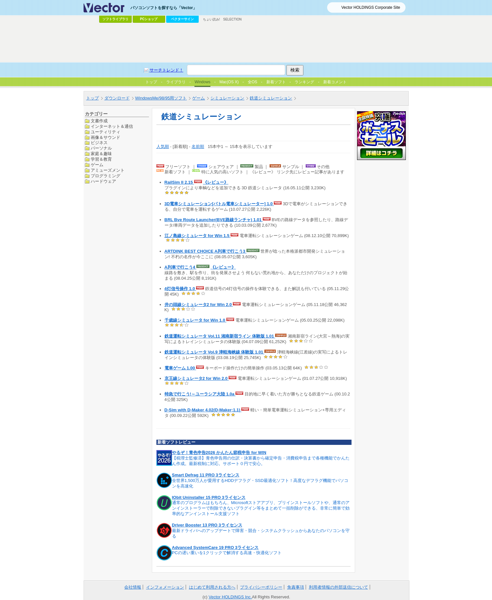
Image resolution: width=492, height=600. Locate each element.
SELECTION (232, 19)
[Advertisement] (246, 42)
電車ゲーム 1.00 (180, 368)
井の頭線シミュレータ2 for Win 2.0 (199, 304)
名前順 (198, 146)
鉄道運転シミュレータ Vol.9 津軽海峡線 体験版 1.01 (214, 352)
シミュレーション (227, 98)
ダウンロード (117, 98)
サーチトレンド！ (166, 70)
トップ (92, 98)
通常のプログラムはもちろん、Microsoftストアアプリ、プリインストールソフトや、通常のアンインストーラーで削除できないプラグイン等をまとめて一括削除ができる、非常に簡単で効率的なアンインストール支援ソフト (261, 508)
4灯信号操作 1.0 (180, 288)
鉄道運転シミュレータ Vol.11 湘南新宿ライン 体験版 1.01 (220, 336)
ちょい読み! (211, 19)
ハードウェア (103, 181)
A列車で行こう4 (180, 267)
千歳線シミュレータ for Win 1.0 (196, 320)
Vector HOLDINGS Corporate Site (370, 7)
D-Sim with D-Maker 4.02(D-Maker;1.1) (203, 409)
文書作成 (99, 120)
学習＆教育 (101, 159)
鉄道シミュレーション (271, 98)
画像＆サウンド (105, 137)
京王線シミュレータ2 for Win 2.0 (197, 378)
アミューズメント (108, 170)
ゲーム (198, 98)
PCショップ (149, 19)
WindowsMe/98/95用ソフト (161, 98)
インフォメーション (165, 587)
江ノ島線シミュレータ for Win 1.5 (198, 235)
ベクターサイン (182, 19)
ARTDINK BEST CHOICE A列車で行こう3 (205, 251)
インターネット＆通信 (112, 126)
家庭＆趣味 (101, 153)
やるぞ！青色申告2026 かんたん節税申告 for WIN (219, 452)
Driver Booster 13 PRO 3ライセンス (207, 525)
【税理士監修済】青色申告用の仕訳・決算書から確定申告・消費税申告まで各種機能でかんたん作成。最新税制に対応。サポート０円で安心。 (261, 461)
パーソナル (101, 148)
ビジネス (99, 142)
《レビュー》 (215, 182)
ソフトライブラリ (115, 19)
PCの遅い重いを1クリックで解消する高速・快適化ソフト (227, 552)
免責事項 (295, 587)
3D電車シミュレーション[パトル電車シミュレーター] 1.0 (219, 203)
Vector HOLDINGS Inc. (230, 596)
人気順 (162, 146)
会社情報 (132, 587)
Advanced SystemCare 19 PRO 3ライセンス (215, 547)
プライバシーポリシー (261, 587)
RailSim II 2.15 (179, 182)
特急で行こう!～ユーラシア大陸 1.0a (200, 394)
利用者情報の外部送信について (338, 587)
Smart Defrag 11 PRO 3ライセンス (205, 475)
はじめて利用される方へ (212, 587)
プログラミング (105, 175)
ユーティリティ (105, 131)
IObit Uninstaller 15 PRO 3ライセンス (209, 497)
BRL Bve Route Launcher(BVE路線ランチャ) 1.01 (214, 219)
